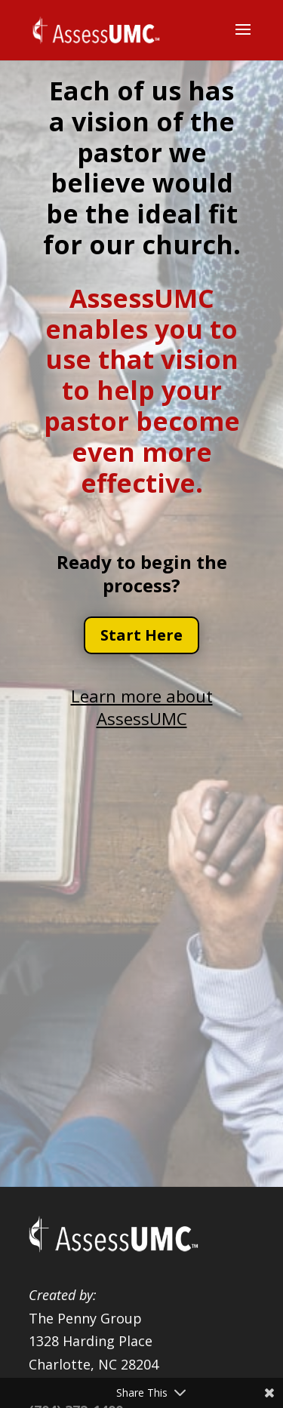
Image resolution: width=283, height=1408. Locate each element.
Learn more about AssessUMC (142, 707)
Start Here (141, 635)
